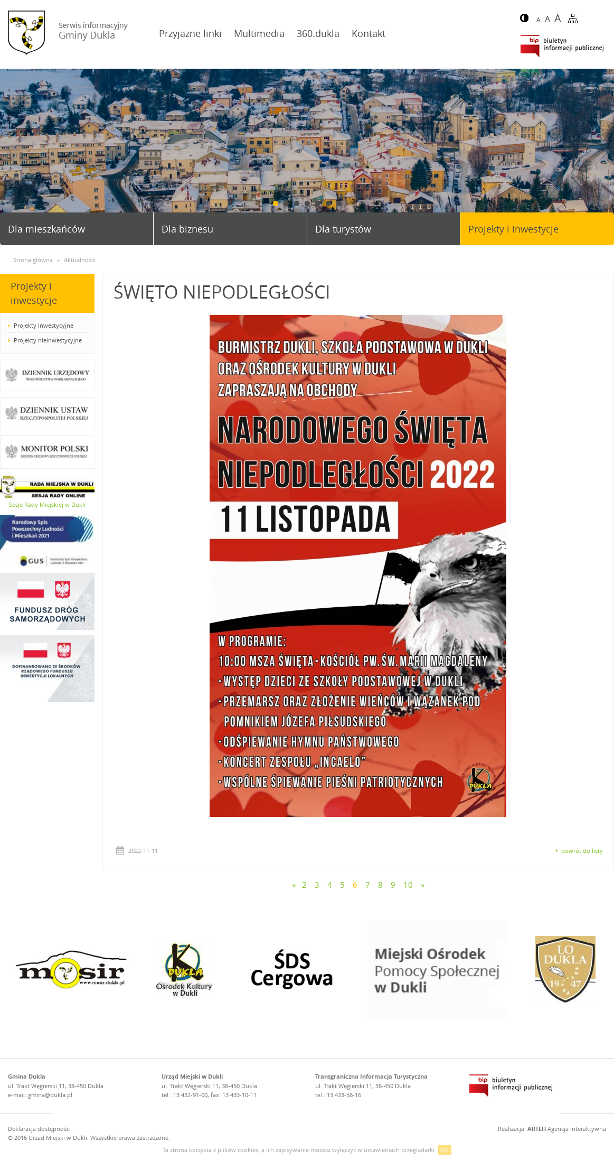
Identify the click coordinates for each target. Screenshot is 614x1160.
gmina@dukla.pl (50, 1095)
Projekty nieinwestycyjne (48, 340)
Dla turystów (343, 228)
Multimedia (259, 33)
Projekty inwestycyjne (43, 325)
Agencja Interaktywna (566, 1129)
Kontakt (368, 33)
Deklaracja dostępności (39, 1129)
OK (444, 1150)
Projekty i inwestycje (513, 228)
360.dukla (318, 33)
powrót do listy (582, 851)
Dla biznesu (187, 228)
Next (602, 151)
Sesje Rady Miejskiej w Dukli (47, 504)
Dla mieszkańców (46, 228)
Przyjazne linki (190, 33)
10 (408, 884)
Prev (12, 151)
